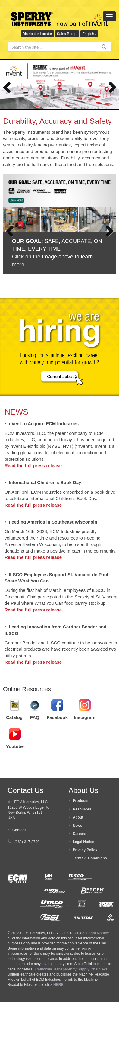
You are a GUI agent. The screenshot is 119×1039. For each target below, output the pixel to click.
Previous (9, 86)
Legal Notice (83, 842)
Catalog (14, 717)
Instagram (85, 717)
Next (110, 86)
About (78, 817)
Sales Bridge (67, 34)
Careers (79, 834)
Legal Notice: (97, 933)
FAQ (34, 717)
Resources (82, 809)
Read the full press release (33, 465)
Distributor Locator (37, 34)
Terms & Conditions (90, 858)
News (77, 825)
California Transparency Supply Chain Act (71, 969)
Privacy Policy (85, 850)
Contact (19, 830)
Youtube (15, 746)
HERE (58, 985)
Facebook (57, 717)
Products (81, 801)
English (89, 34)
